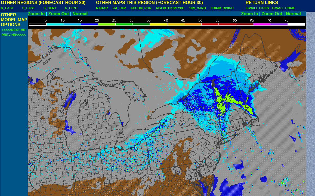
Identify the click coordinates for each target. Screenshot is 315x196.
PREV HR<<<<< (14, 35)
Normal (80, 13)
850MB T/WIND (222, 8)
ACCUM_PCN (141, 8)
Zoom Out (58, 13)
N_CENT (71, 8)
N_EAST (7, 8)
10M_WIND (197, 8)
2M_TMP (119, 8)
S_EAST (28, 8)
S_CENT (50, 8)
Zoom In (36, 13)
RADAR (102, 8)
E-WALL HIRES (258, 8)
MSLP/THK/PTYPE (170, 8)
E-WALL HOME (283, 8)
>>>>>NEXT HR (14, 30)
